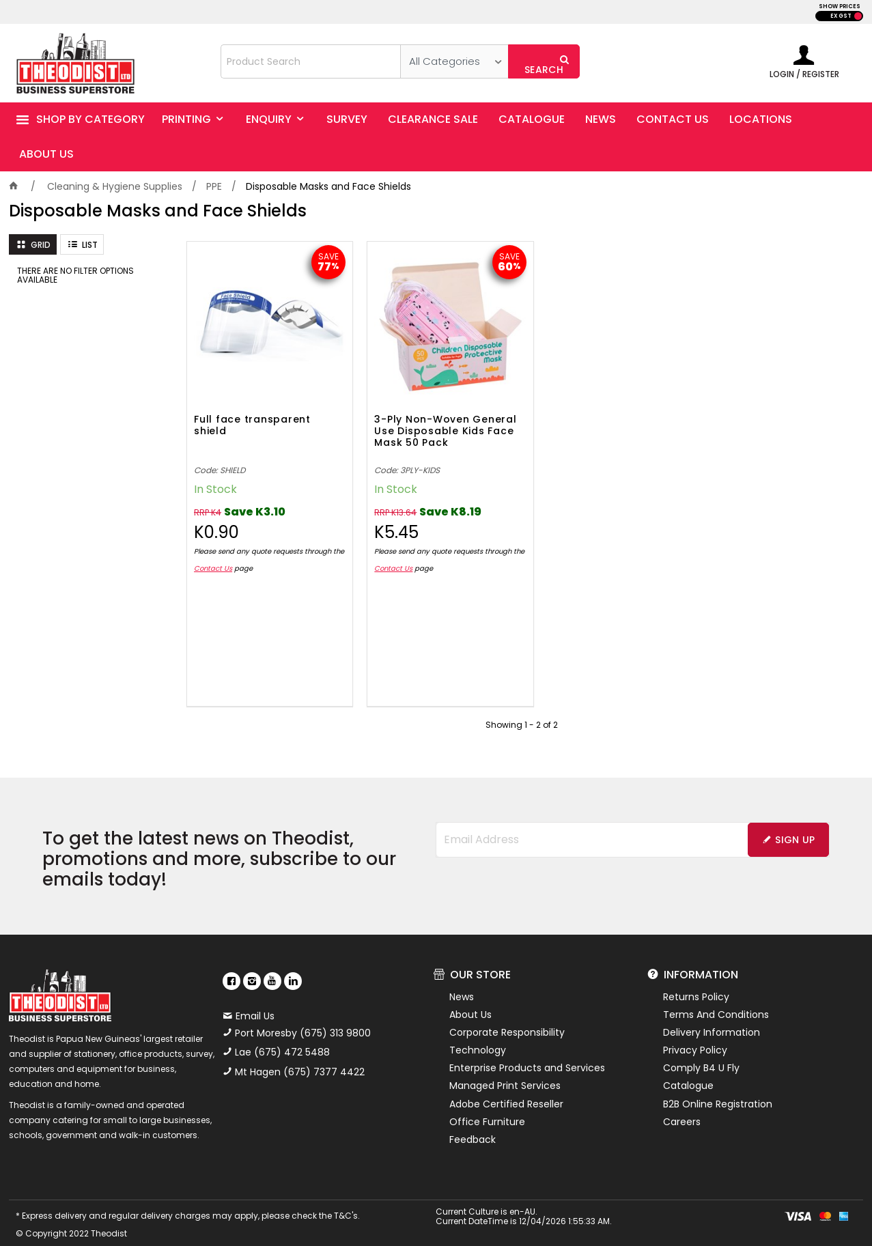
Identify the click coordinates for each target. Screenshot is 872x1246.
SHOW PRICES (839, 6)
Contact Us (226, 559)
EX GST (841, 16)
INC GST (858, 16)
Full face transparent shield (252, 416)
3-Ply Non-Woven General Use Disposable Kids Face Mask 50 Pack (436, 422)
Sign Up (795, 830)
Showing (522, 715)
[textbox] (310, 61)
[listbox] (454, 61)
